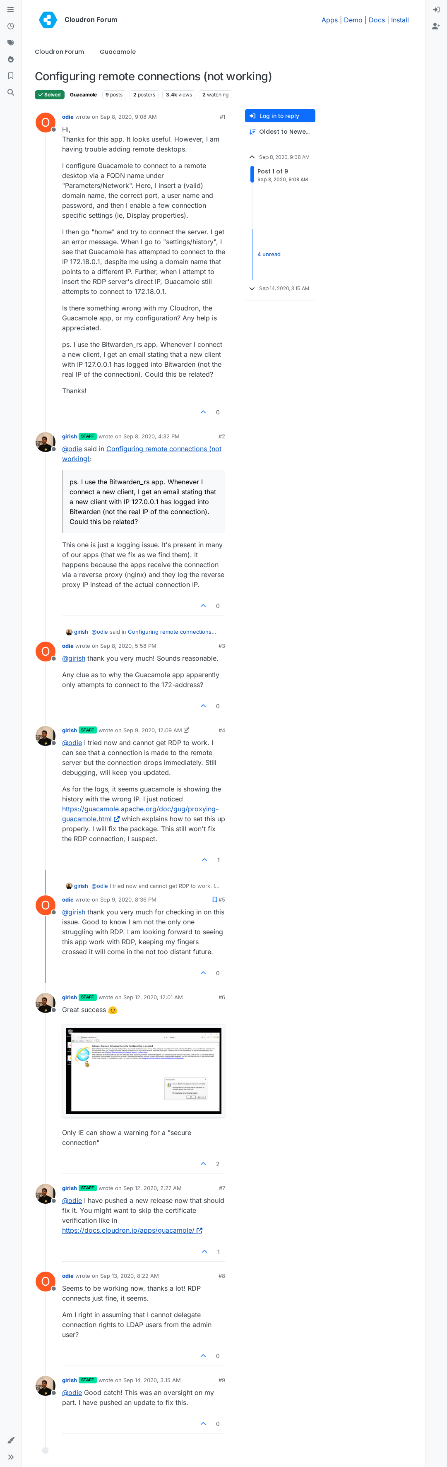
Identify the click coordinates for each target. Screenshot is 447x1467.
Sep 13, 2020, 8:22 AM (129, 1275)
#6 (222, 997)
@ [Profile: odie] (72, 449)
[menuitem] (436, 10)
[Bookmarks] (10, 76)
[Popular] (10, 59)
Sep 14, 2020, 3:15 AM (152, 1380)
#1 (222, 116)
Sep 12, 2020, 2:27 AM (152, 1188)
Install (400, 20)
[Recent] (10, 26)
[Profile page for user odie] (45, 122)
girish (69, 436)
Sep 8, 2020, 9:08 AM (128, 116)
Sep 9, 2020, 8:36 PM (128, 899)
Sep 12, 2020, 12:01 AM (153, 997)
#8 (222, 1275)
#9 (222, 1380)
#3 (222, 645)
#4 (222, 730)
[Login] (436, 10)
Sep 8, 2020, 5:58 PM (128, 645)
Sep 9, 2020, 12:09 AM (152, 730)
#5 (222, 899)
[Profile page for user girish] (45, 442)
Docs (377, 20)
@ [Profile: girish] (73, 658)
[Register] (436, 26)
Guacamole (83, 94)
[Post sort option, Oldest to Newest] (280, 131)
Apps (330, 20)
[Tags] (10, 43)
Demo (353, 20)
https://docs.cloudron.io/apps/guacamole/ (132, 1230)
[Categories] (10, 10)
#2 (222, 436)
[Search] (10, 92)
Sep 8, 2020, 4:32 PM (151, 436)
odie (68, 116)
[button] (10, 1440)
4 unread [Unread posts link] (269, 254)
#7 (222, 1188)
